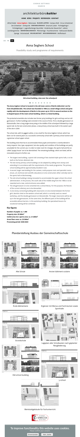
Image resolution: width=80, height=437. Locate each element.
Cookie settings (41, 3)
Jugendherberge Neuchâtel (33, 28)
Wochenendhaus (49, 33)
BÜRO (29, 18)
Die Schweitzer (16, 26)
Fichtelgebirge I (63, 26)
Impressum (30, 426)
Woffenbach (61, 33)
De (5, 41)
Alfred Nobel (11, 23)
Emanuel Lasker (51, 26)
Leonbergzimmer (13, 31)
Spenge (16, 33)
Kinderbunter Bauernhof (52, 28)
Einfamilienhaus (38, 26)
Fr (8, 41)
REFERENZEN (45, 18)
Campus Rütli (54, 23)
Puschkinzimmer (52, 31)
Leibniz (65, 28)
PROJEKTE (36, 18)
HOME (23, 18)
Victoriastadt (24, 33)
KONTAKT (55, 18)
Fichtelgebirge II (18, 28)
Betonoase (32, 23)
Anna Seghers (22, 23)
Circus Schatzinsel (66, 23)
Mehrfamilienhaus (28, 31)
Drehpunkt (26, 26)
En (12, 41)
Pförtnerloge (41, 31)
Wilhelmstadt (36, 33)
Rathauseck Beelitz (65, 31)
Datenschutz (41, 426)
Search (41, 6)
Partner (51, 426)
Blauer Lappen (43, 23)
